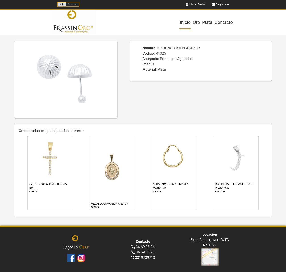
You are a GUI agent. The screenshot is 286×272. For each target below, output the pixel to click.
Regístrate (220, 4)
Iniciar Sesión (196, 4)
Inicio (185, 22)
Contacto (224, 22)
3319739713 (143, 258)
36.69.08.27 (143, 252)
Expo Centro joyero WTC (210, 240)
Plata (207, 22)
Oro (196, 22)
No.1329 (210, 245)
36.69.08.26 (143, 247)
